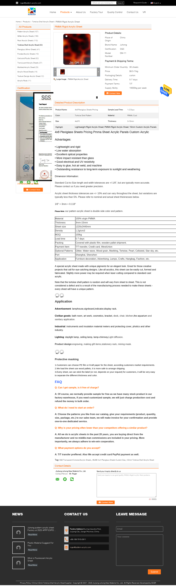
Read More (32, 534)
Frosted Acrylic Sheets (26, 54)
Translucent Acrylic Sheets (28, 63)
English (157, 3)
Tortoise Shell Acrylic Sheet (43, 22)
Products (65, 12)
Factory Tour (96, 12)
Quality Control (114, 12)
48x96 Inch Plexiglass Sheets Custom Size (109, 460)
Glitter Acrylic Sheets (25, 36)
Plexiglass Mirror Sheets (26, 49)
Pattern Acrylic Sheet (25, 31)
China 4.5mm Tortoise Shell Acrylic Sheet (48, 583)
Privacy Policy (25, 583)
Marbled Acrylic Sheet (26, 67)
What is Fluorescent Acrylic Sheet (40, 559)
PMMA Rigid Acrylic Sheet (78, 79)
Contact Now (114, 93)
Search (120, 3)
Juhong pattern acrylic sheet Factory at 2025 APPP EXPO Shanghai (41, 529)
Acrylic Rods (22, 81)
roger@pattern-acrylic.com (30, 3)
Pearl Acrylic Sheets (25, 40)
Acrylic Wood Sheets (25, 72)
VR (144, 12)
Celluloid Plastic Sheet (26, 58)
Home (53, 12)
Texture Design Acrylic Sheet (28, 76)
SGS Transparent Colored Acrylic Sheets (75, 460)
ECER (153, 583)
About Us (81, 12)
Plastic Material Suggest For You (41, 544)
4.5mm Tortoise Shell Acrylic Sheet (140, 460)
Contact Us (132, 12)
